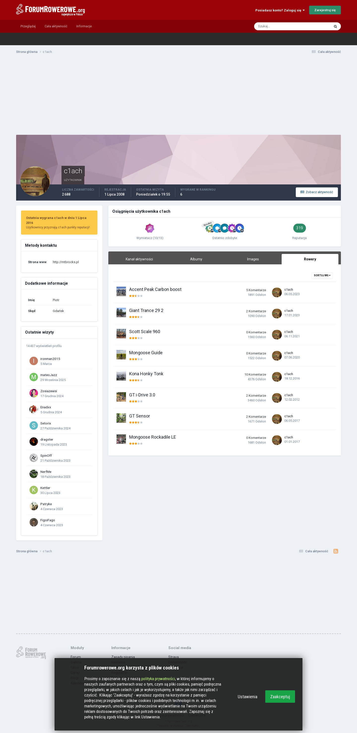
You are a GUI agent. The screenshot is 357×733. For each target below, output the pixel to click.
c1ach (288, 289)
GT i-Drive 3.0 (142, 394)
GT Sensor (139, 416)
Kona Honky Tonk (146, 373)
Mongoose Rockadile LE (152, 437)
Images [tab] (253, 259)
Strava (173, 657)
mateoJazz (48, 375)
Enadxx (45, 407)
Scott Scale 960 (144, 331)
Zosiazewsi (48, 391)
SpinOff (46, 455)
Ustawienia (247, 696)
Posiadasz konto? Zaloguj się (280, 10)
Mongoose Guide (146, 352)
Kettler (45, 488)
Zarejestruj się (325, 10)
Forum (76, 657)
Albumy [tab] (196, 259)
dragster (46, 439)
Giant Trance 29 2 (146, 310)
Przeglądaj (28, 26)
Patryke (46, 504)
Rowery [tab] (310, 259)
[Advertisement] (178, 96)
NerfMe (45, 472)
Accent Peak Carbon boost (155, 289)
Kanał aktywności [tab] (139, 259)
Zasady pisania (123, 657)
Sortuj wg (322, 275)
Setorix (45, 423)
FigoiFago (47, 520)
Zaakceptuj (280, 696)
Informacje (84, 26)
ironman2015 (50, 359)
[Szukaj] (273, 26)
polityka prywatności (158, 678)
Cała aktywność (56, 26)
